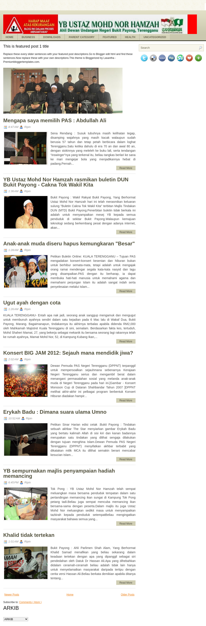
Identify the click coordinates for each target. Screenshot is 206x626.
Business (28, 37)
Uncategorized (155, 37)
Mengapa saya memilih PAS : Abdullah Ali (54, 120)
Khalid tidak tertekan (28, 535)
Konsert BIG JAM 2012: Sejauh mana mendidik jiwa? (68, 353)
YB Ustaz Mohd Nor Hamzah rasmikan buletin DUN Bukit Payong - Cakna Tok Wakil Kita (65, 182)
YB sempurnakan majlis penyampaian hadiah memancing (59, 473)
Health (130, 37)
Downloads (51, 37)
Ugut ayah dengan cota (31, 303)
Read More (125, 168)
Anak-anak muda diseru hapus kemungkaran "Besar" (69, 243)
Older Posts (127, 594)
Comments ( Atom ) (30, 602)
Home (9, 37)
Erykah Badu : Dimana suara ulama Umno (54, 412)
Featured (110, 37)
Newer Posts (11, 594)
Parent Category (81, 37)
